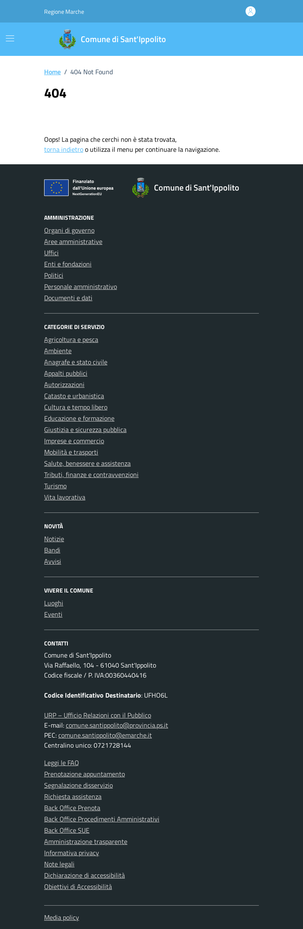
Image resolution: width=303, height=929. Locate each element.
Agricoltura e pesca (71, 339)
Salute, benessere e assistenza (87, 463)
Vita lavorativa (64, 497)
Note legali (59, 864)
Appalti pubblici (65, 373)
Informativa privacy (71, 853)
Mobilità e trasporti (71, 452)
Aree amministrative (73, 241)
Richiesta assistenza (73, 796)
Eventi (53, 614)
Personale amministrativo (80, 286)
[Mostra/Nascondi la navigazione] (10, 38)
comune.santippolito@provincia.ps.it (117, 725)
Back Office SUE (66, 830)
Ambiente (58, 351)
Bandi (52, 550)
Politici (53, 275)
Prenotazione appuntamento (84, 774)
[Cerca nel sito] (250, 39)
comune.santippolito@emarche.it (105, 735)
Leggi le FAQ (61, 763)
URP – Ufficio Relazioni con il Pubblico (97, 715)
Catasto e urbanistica (74, 396)
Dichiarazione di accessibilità (84, 875)
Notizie (54, 539)
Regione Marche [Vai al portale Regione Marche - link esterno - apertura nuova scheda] (64, 11)
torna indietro (63, 149)
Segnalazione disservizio (78, 785)
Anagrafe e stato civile (75, 362)
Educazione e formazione (79, 418)
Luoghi (53, 603)
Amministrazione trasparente (85, 841)
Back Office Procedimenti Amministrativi (101, 819)
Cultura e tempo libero (75, 407)
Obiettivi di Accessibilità (78, 886)
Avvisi (52, 561)
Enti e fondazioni (68, 264)
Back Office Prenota (72, 808)
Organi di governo (69, 230)
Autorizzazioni (64, 384)
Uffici (51, 253)
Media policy (61, 917)
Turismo (55, 486)
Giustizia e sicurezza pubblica (85, 429)
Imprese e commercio (74, 441)
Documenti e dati (68, 298)
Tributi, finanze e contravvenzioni (91, 475)
